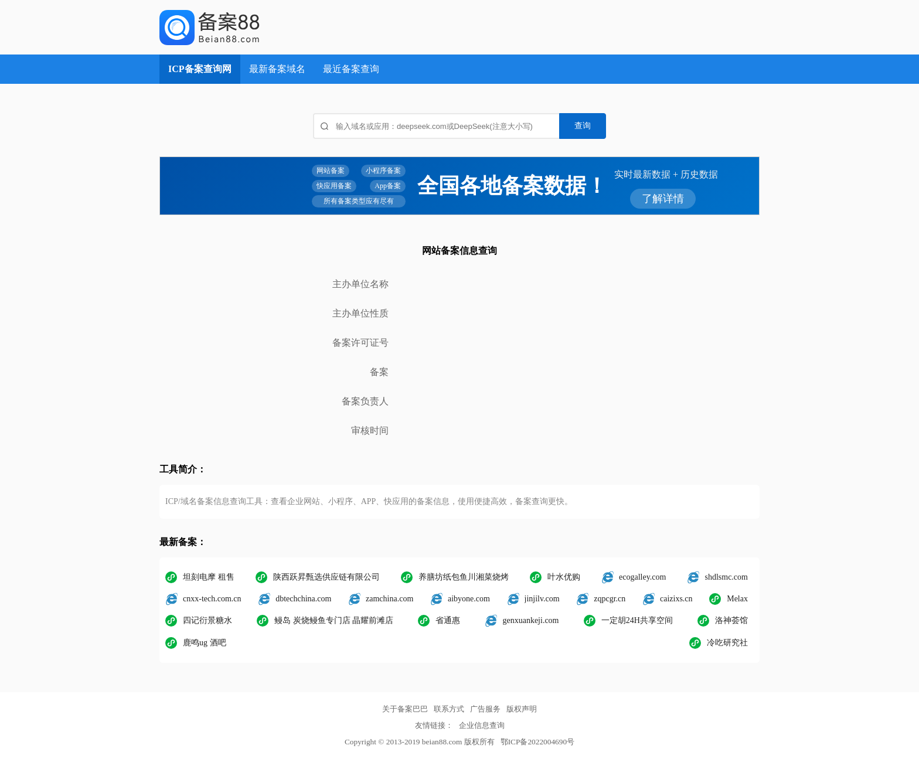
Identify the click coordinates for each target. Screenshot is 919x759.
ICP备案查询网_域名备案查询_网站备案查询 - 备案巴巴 (250, 27)
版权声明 (521, 708)
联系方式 (449, 708)
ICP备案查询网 (200, 69)
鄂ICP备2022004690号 (537, 741)
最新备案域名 (277, 69)
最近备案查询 (351, 69)
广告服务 (485, 708)
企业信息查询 (482, 725)
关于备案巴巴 (405, 708)
